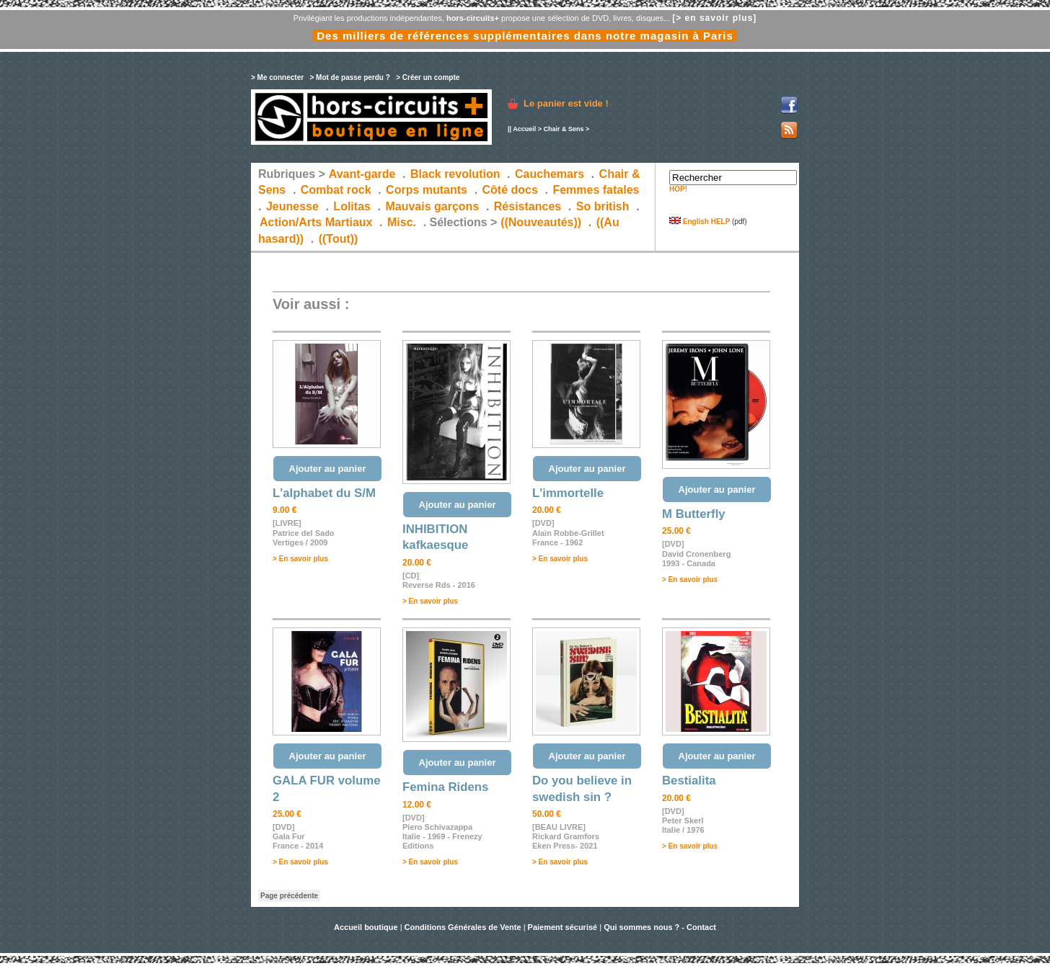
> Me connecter (277, 77)
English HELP (699, 221)
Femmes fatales (595, 190)
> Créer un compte (427, 77)
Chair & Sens (563, 129)
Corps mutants (428, 190)
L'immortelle (568, 493)
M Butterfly (693, 514)
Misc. (401, 222)
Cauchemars (549, 174)
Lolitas (352, 206)
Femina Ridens (445, 787)
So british (603, 206)
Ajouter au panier (327, 468)
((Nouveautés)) (540, 222)
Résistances (527, 206)
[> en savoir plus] (714, 18)
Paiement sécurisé (563, 927)
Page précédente (289, 896)
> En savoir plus (300, 559)
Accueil (524, 129)
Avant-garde (362, 174)
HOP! (678, 189)
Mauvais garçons (432, 206)
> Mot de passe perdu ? (349, 77)
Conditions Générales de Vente (463, 927)
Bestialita (689, 780)
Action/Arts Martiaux (316, 222)
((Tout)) (338, 239)
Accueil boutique (367, 927)
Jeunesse (292, 206)
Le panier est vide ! (566, 103)
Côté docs (510, 190)
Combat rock (336, 190)
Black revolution (455, 174)
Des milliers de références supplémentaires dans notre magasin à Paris (525, 36)
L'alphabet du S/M (324, 493)
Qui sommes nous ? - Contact (660, 927)
